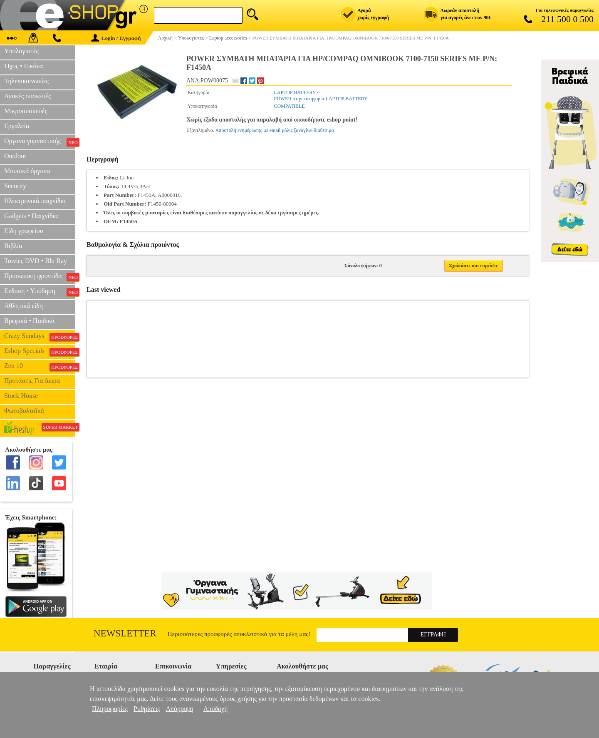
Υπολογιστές (21, 51)
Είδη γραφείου (23, 230)
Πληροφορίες (110, 708)
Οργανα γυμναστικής (39, 142)
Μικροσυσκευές (25, 110)
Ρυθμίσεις (147, 708)
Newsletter (125, 633)
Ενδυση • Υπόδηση (39, 291)
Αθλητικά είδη (23, 305)
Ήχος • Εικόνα (23, 66)
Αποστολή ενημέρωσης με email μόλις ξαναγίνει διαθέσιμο (274, 130)
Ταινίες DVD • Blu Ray (35, 260)
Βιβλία (13, 245)
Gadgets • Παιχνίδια (31, 215)
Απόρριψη (179, 708)
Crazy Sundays (39, 336)
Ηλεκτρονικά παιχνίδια (35, 200)
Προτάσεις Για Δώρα (32, 380)
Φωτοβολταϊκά (24, 410)
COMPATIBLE (289, 106)
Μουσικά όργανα (27, 170)
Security (15, 185)
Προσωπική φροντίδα (39, 276)
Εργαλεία (16, 125)
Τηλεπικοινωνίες (26, 80)
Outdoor (15, 155)
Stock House (21, 395)
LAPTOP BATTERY (295, 92)
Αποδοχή (215, 708)
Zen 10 (39, 366)
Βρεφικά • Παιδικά (29, 320)
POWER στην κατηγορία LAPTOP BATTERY (320, 99)
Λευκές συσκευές (27, 95)
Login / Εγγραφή (116, 38)
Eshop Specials (39, 351)
